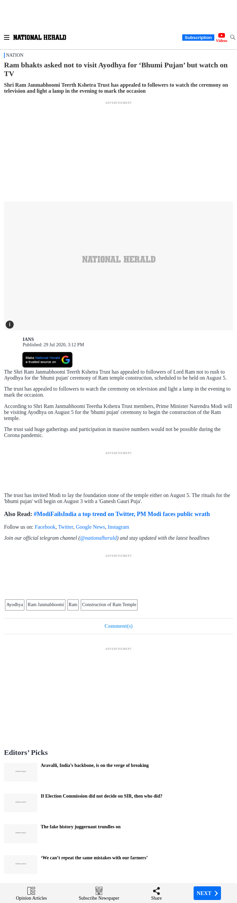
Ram (73, 604)
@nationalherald (98, 538)
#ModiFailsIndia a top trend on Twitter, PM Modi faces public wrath (122, 514)
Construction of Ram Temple (109, 604)
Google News (90, 527)
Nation (14, 55)
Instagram (118, 527)
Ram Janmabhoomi (46, 604)
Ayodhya (14, 604)
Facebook (45, 527)
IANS (28, 339)
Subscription (198, 37)
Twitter (65, 527)
